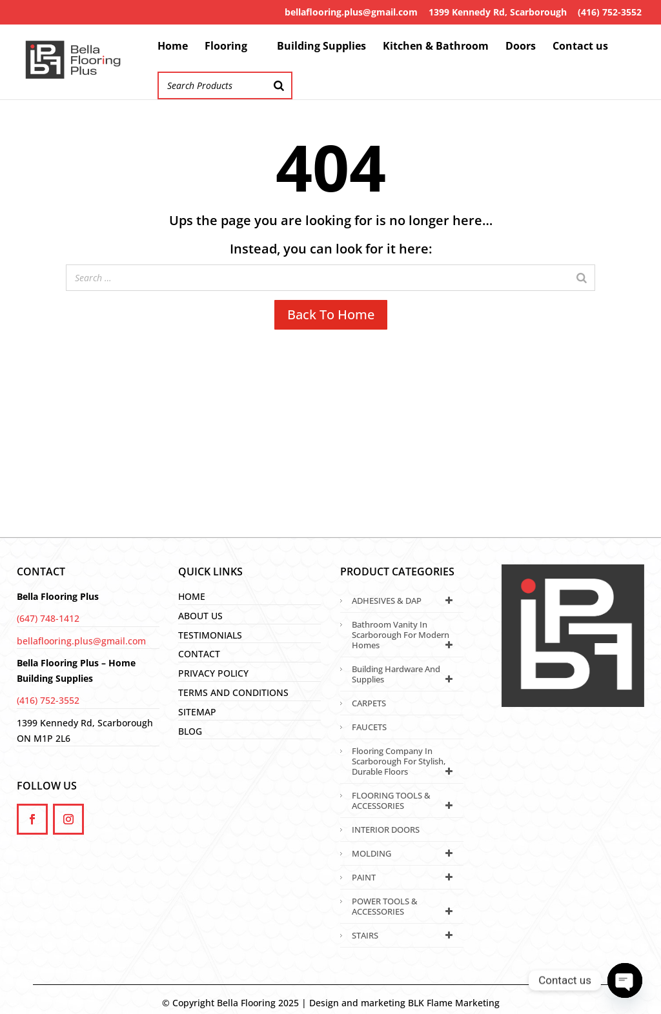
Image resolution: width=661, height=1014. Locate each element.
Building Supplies (321, 47)
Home (173, 47)
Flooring (226, 47)
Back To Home (330, 314)
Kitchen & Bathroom (436, 47)
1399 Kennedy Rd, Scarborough (498, 12)
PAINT (404, 877)
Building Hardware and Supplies (404, 674)
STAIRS (404, 935)
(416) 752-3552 (610, 12)
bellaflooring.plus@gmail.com (351, 12)
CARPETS (369, 703)
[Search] (279, 85)
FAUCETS (369, 727)
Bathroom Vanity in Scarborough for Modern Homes (404, 635)
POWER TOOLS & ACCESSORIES (404, 906)
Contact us (580, 47)
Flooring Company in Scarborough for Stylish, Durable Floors (404, 761)
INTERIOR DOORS (386, 829)
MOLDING (404, 853)
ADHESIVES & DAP (404, 600)
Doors (520, 47)
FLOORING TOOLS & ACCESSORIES (404, 800)
